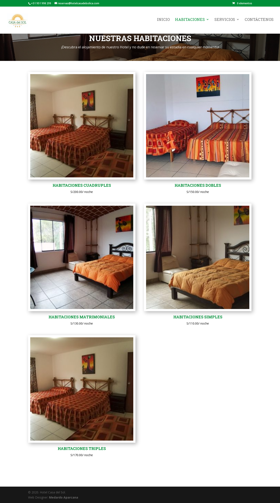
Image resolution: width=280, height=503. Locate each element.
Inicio (163, 21)
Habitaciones (190, 21)
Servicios (224, 21)
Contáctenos (259, 21)
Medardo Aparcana (63, 497)
